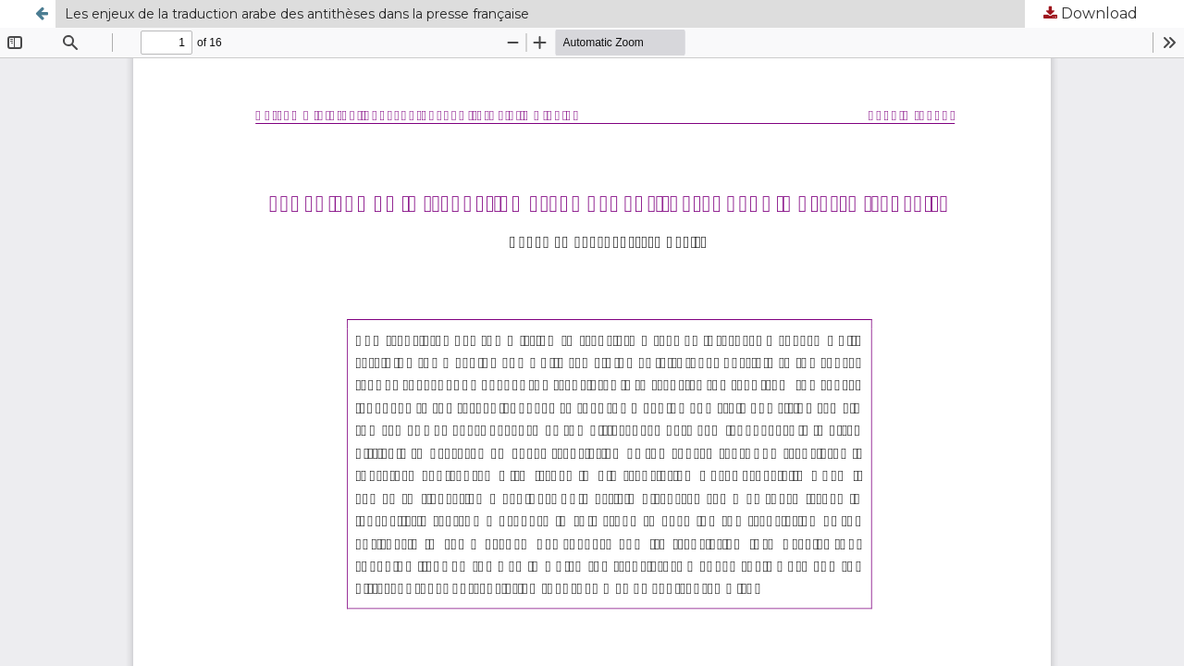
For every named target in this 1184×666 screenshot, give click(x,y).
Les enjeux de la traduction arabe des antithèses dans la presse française (297, 14)
